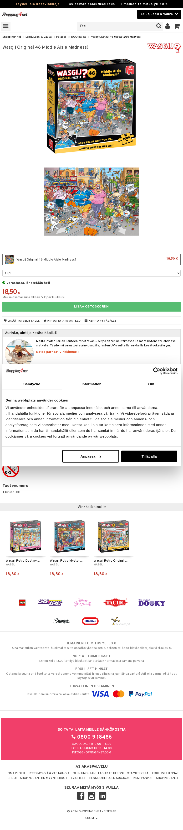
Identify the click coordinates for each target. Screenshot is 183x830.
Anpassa (91, 456)
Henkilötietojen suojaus (109, 778)
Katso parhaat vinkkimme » (58, 352)
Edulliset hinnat (165, 773)
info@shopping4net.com (91, 753)
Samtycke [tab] (31, 384)
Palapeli (61, 37)
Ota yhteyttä (137, 773)
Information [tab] (91, 384)
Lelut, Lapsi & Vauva (38, 37)
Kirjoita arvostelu (62, 321)
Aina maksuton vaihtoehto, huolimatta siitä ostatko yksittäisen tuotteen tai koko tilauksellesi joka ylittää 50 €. (91, 645)
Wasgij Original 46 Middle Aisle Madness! (115, 37)
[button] (177, 26)
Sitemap (110, 812)
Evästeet (78, 778)
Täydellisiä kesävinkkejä (37, 4)
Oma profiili (17, 773)
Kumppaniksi (142, 778)
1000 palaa (78, 37)
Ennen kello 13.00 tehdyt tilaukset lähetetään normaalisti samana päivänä (91, 658)
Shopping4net (11, 37)
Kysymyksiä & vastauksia (50, 773)
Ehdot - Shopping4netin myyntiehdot (37, 778)
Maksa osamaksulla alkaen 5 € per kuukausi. (34, 297)
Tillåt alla (149, 456)
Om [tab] (151, 384)
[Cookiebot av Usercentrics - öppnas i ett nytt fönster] (157, 370)
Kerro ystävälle (100, 321)
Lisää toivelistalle (22, 321)
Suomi (91, 818)
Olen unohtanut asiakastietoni (98, 773)
